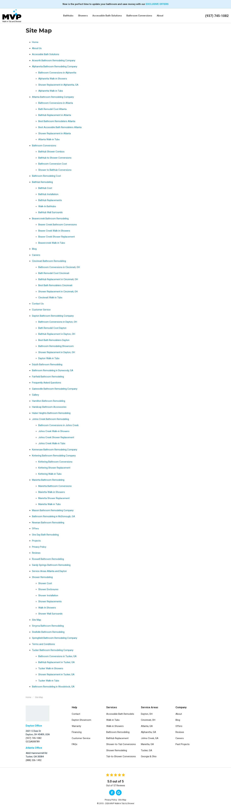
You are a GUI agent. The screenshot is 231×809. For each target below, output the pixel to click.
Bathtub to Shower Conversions (54, 157)
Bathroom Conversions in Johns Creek (58, 425)
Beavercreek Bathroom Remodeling (50, 218)
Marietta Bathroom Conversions (55, 486)
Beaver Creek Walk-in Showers (54, 230)
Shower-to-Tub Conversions (121, 744)
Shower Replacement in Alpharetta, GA (58, 84)
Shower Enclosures (48, 589)
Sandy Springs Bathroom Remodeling (51, 565)
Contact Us (38, 303)
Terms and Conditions (43, 644)
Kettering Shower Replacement (54, 467)
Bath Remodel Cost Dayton (52, 328)
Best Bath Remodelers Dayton (53, 340)
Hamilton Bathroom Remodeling (48, 401)
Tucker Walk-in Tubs (48, 680)
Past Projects (182, 744)
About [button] (160, 15)
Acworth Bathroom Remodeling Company (53, 60)
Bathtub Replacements (50, 200)
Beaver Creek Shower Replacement (56, 236)
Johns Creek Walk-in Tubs (51, 443)
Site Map (36, 619)
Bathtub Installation (48, 194)
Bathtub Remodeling (42, 182)
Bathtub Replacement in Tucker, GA (56, 662)
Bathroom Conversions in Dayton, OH (57, 321)
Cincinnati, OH (148, 720)
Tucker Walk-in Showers (50, 668)
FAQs (74, 744)
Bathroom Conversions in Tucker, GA (57, 656)
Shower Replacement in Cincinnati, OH (58, 291)
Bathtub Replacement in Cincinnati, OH (58, 279)
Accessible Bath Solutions (45, 54)
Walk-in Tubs (113, 720)
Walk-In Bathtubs (47, 206)
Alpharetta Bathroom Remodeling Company (54, 66)
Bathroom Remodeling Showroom (56, 346)
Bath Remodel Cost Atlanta (52, 109)
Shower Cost (45, 583)
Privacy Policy (39, 546)
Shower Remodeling (42, 577)
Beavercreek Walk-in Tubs (51, 242)
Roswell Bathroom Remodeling (48, 559)
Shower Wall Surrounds (50, 613)
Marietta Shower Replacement (54, 498)
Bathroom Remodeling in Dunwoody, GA (52, 370)
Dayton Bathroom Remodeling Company (53, 315)
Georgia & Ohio (149, 756)
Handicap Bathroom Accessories (49, 407)
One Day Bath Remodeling (45, 534)
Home (35, 42)
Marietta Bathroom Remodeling (48, 479)
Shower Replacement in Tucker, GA (56, 674)
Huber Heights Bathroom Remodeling (51, 413)
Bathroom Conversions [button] (139, 15)
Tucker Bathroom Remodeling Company (52, 650)
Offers (35, 528)
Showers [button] (83, 15)
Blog (34, 248)
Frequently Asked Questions (46, 382)
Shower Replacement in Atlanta (54, 133)
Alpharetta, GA (148, 732)
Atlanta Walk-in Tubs (49, 139)
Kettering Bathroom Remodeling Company (54, 455)
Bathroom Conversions (44, 145)
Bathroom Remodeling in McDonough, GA (53, 516)
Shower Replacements (50, 601)
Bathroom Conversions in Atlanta (55, 103)
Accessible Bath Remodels (120, 714)
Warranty (76, 726)
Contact (76, 714)
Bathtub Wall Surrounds (50, 212)
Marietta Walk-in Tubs (49, 504)
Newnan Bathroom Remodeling (48, 522)
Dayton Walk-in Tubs (48, 358)
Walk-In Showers (47, 607)
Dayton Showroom (81, 720)
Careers (36, 255)
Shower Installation (48, 595)
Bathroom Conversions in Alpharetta (57, 72)
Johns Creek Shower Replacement (56, 437)
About (178, 714)
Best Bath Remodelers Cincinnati (55, 285)
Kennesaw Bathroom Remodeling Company (54, 449)
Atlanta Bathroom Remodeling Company (53, 97)
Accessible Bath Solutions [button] (107, 15)
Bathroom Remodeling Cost (46, 175)
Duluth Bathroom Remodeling (47, 364)
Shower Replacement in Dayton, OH (56, 352)
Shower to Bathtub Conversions (54, 169)
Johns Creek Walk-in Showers (53, 431)
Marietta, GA (147, 744)
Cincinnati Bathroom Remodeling (49, 261)
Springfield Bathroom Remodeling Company (54, 638)
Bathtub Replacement (117, 738)
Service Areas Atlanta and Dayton (49, 571)
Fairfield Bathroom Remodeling (48, 376)
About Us (37, 48)
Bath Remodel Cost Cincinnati (53, 273)
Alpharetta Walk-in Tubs (50, 90)
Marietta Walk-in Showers (51, 492)
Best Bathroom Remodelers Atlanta (56, 121)
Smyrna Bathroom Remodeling (48, 625)
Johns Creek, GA (149, 738)
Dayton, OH (146, 714)
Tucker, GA (146, 750)
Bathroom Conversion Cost (52, 163)
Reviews (36, 552)
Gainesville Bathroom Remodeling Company (54, 388)
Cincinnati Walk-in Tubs (50, 297)
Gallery (35, 394)
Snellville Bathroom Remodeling (48, 632)
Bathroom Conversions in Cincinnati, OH (59, 267)
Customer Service (41, 309)
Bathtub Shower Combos (51, 151)
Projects (36, 540)
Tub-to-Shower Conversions (121, 756)
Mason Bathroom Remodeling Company (52, 510)
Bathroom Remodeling (117, 732)
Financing (77, 732)
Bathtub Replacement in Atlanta (54, 115)
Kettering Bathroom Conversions (55, 461)
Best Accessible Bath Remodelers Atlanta (60, 127)
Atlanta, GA (147, 726)
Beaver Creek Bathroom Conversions (57, 224)
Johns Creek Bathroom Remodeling (50, 419)
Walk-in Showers (115, 726)
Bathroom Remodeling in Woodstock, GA (53, 686)
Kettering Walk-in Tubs (49, 473)
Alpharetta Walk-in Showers (52, 78)
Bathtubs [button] (68, 15)
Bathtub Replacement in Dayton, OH (56, 334)
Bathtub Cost (45, 188)
